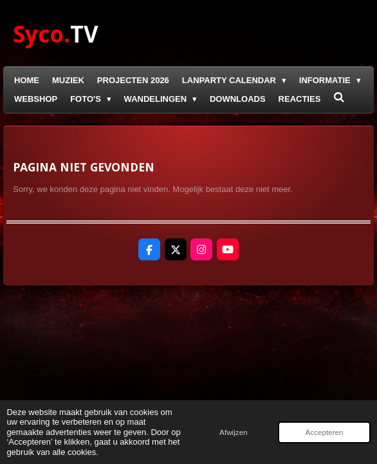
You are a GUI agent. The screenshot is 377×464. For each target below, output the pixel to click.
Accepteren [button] (324, 432)
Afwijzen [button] (233, 432)
